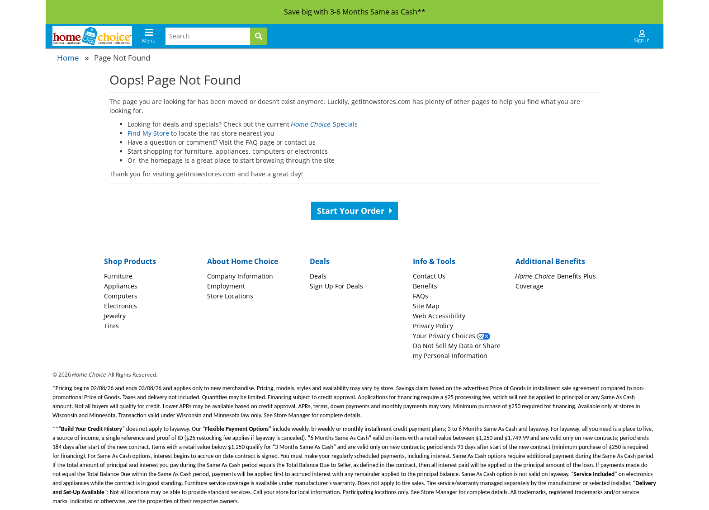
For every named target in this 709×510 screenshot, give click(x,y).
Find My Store (148, 133)
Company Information (240, 276)
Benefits (425, 286)
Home (68, 57)
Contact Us (429, 276)
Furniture (118, 276)
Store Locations (230, 296)
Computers (120, 296)
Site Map (426, 306)
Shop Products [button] (130, 261)
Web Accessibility (439, 316)
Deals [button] (320, 261)
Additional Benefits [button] (550, 261)
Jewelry (115, 316)
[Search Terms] (207, 36)
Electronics (120, 306)
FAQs (420, 296)
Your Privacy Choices (451, 335)
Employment (226, 286)
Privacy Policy (433, 325)
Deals (318, 276)
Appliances (120, 286)
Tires (111, 325)
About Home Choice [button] (242, 261)
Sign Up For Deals (336, 286)
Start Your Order (354, 210)
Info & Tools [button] (434, 261)
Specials (324, 124)
